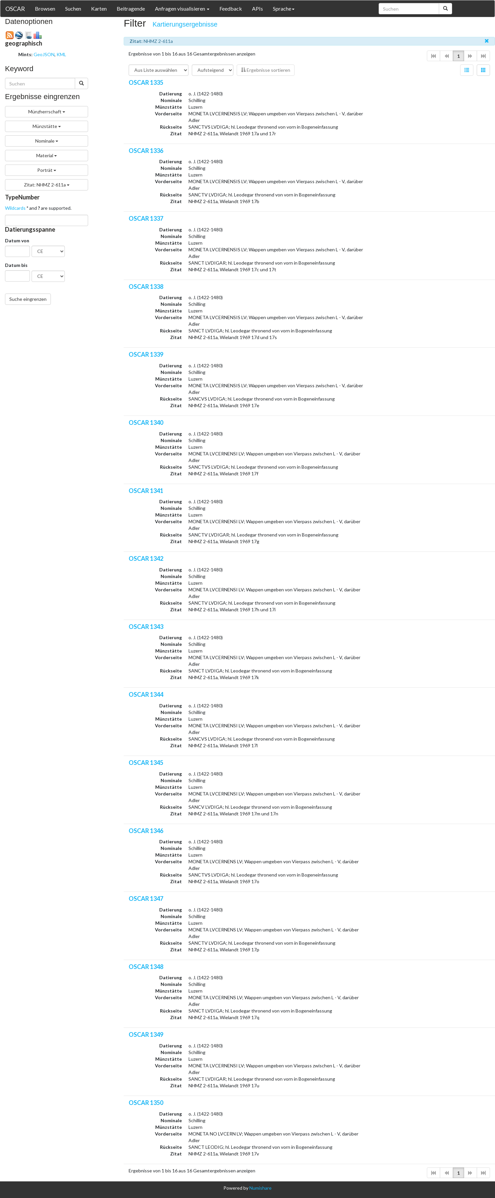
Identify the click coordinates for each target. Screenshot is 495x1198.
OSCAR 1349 (146, 1034)
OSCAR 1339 (146, 354)
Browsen (45, 8)
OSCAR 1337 (146, 218)
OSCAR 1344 (146, 694)
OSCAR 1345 (146, 762)
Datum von (17, 240)
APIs (257, 8)
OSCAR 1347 (146, 898)
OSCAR (15, 8)
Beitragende (131, 8)
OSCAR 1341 (146, 490)
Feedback (230, 8)
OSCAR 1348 (146, 966)
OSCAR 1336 (146, 150)
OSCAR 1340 (146, 422)
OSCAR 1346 (146, 830)
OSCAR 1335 (146, 82)
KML (61, 54)
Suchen (73, 8)
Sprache (284, 8)
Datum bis (16, 265)
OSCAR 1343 (146, 626)
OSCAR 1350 (146, 1102)
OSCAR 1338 (146, 286)
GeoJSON (44, 54)
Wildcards (15, 208)
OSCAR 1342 (146, 558)
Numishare (260, 1188)
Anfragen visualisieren (182, 8)
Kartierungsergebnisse (185, 24)
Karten (99, 8)
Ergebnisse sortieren (265, 70)
